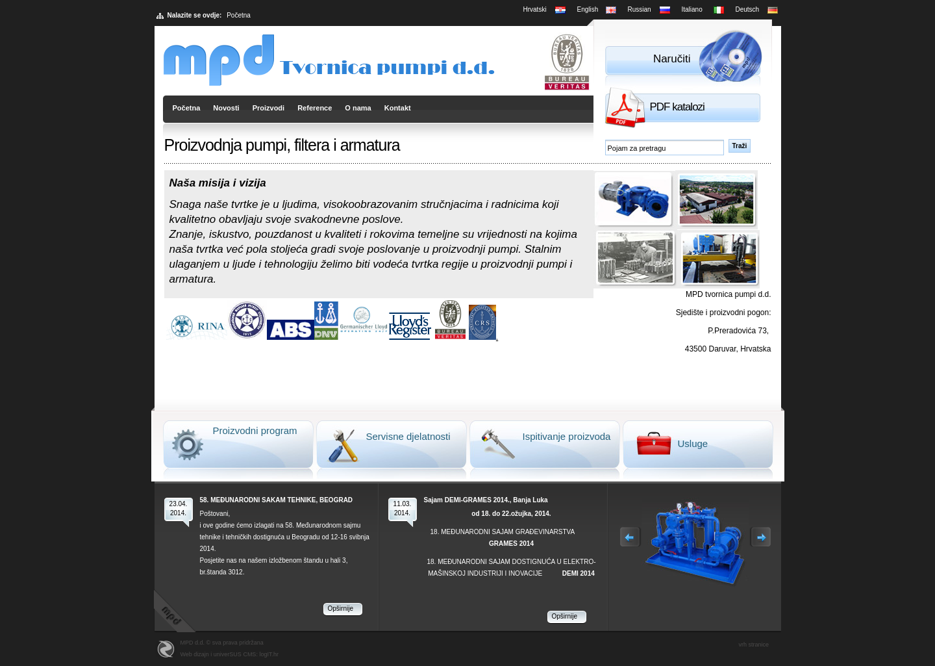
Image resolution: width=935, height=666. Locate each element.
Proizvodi (269, 108)
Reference (314, 108)
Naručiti (672, 59)
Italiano (692, 9)
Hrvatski (535, 9)
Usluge (693, 443)
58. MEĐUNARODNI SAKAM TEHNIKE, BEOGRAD (276, 500)
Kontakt (397, 108)
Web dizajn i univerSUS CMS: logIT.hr (230, 654)
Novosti (226, 108)
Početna (187, 108)
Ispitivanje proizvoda (567, 436)
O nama (358, 108)
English (588, 9)
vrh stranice (754, 644)
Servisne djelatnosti (408, 436)
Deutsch (748, 9)
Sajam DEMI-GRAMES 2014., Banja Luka (486, 500)
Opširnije (340, 608)
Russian (639, 9)
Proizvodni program (255, 430)
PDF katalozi (677, 107)
